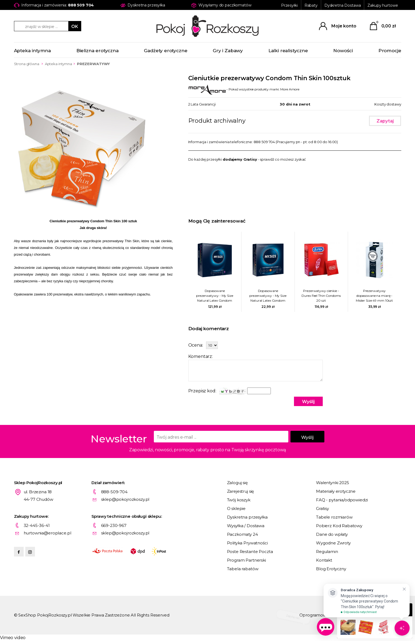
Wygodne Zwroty (333, 542)
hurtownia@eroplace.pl (47, 533)
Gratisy (322, 508)
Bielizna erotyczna (97, 50)
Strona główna (26, 64)
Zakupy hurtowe (382, 5)
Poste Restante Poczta (250, 551)
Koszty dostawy (387, 104)
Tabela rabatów (242, 568)
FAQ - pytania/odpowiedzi (342, 499)
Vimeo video (13, 637)
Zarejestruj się (240, 491)
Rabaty (311, 5)
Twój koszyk (238, 499)
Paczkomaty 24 (242, 534)
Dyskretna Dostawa (342, 5)
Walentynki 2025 (332, 482)
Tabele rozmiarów (334, 517)
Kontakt (324, 560)
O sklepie (236, 508)
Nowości (343, 50)
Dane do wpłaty (332, 534)
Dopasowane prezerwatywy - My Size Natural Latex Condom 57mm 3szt (267, 296)
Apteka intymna (32, 50)
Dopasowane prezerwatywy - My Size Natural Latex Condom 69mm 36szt (214, 296)
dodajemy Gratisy (240, 159)
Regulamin (327, 551)
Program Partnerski (246, 560)
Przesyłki (289, 5)
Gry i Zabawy (228, 50)
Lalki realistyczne (288, 50)
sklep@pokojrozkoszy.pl (125, 499)
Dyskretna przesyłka (247, 517)
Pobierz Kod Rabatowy (339, 525)
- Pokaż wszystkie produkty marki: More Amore (244, 89)
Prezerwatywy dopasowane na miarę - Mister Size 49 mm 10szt (374, 295)
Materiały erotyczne (336, 491)
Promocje (389, 50)
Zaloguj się (237, 482)
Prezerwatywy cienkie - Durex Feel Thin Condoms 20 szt (321, 295)
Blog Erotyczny (331, 568)
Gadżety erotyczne (165, 50)
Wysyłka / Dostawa (245, 525)
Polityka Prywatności (247, 542)
